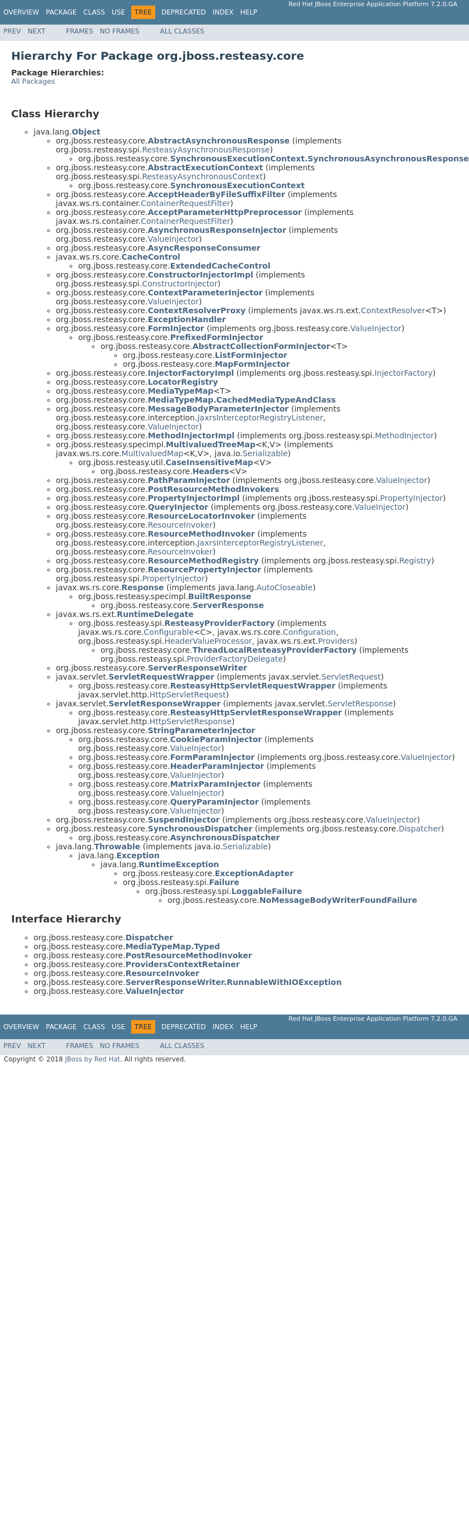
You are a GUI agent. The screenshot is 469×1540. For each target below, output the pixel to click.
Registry (415, 560)
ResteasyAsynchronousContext (202, 176)
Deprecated (183, 12)
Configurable (169, 632)
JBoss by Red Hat (92, 1059)
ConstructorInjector (179, 283)
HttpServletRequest (188, 694)
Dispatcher (420, 828)
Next (36, 31)
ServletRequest (351, 676)
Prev (12, 31)
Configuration (309, 632)
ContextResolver (393, 310)
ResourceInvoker (180, 524)
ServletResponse (360, 703)
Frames (79, 31)
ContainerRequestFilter (185, 203)
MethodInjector (404, 435)
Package (61, 12)
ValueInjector (173, 239)
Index (223, 12)
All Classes (182, 31)
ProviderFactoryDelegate (234, 658)
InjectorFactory (404, 373)
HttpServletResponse (191, 721)
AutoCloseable (284, 587)
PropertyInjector (411, 498)
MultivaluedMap (153, 453)
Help (248, 12)
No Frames (120, 31)
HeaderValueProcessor (208, 641)
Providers (336, 641)
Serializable (265, 453)
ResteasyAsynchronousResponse (206, 149)
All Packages (33, 81)
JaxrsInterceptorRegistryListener (260, 417)
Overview (21, 12)
